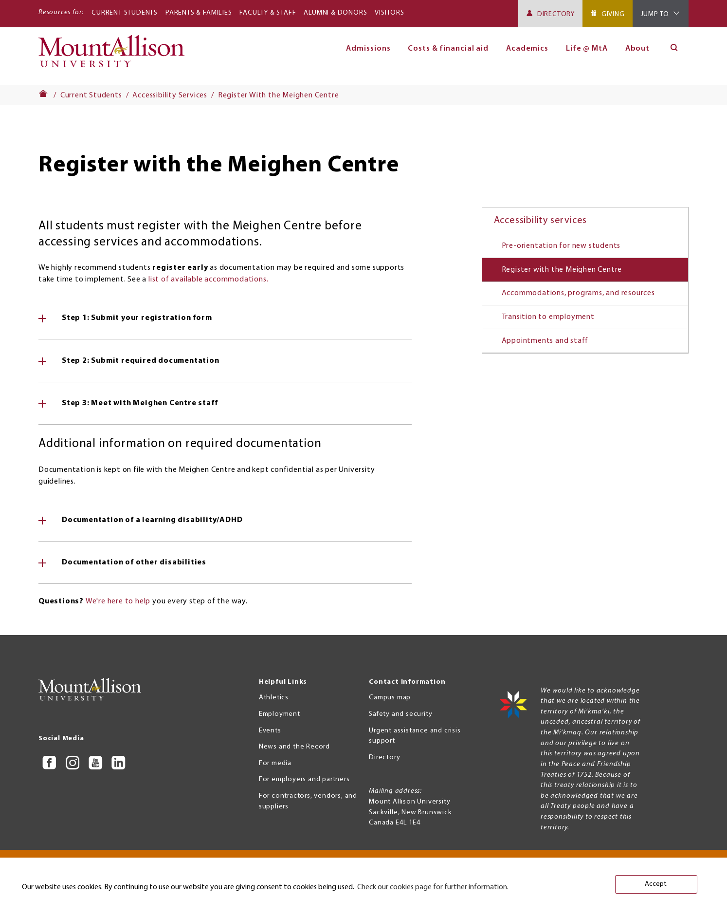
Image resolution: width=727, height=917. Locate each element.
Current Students (124, 13)
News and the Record (294, 746)
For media (275, 763)
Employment (279, 714)
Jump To (655, 14)
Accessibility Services (169, 95)
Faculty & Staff (267, 13)
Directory (556, 14)
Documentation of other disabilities (134, 562)
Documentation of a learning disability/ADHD (152, 520)
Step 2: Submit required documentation (140, 361)
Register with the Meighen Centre (562, 270)
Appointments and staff (545, 341)
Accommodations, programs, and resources (578, 293)
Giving (613, 14)
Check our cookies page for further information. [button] (433, 887)
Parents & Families (198, 13)
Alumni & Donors (335, 13)
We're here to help (118, 601)
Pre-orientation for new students (561, 246)
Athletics (274, 697)
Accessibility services (540, 220)
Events (270, 730)
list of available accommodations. (208, 279)
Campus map (390, 697)
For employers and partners (304, 779)
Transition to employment (548, 317)
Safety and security (400, 714)
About (637, 49)
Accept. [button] (656, 884)
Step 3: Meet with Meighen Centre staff (140, 403)
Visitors (389, 13)
